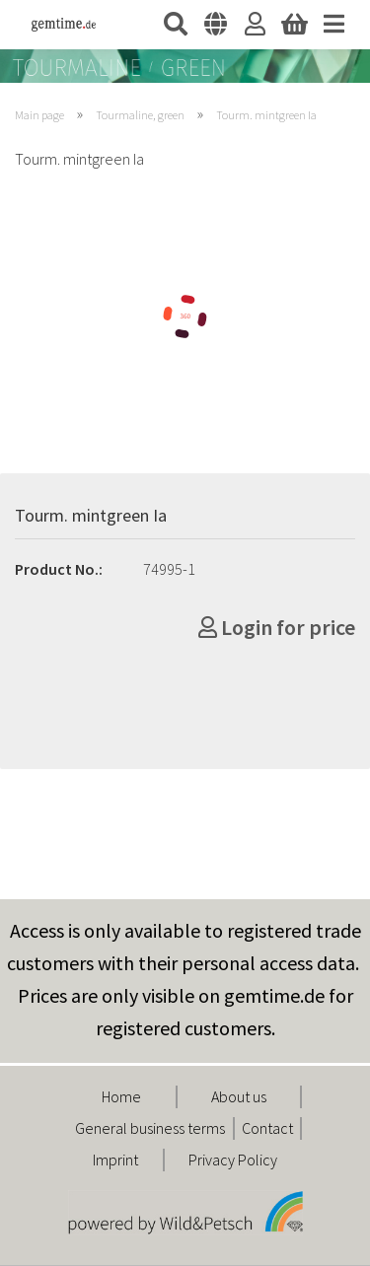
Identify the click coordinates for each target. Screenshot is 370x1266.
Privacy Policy (232, 1159)
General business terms (150, 1128)
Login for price (276, 627)
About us (238, 1096)
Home (121, 1096)
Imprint (115, 1159)
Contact (267, 1128)
